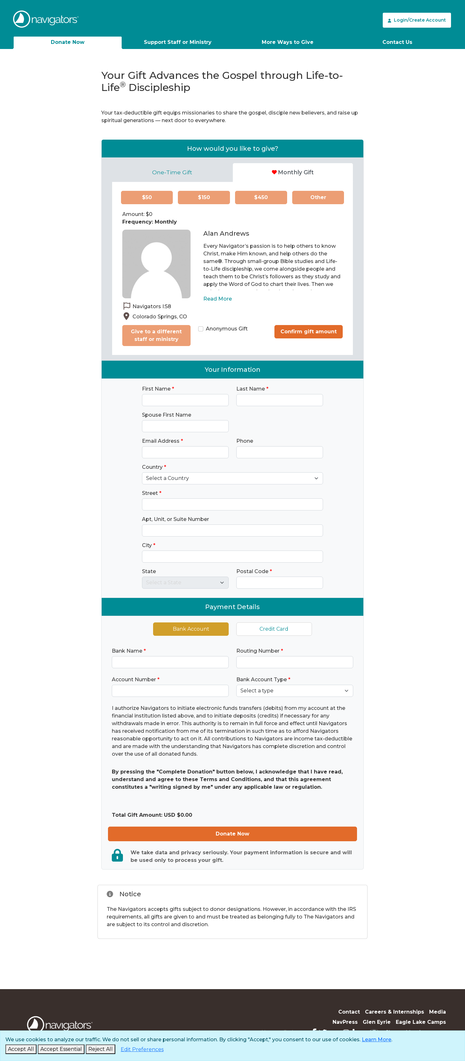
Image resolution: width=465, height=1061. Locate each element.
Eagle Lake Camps (421, 1022)
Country (154, 467)
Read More (217, 299)
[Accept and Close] (21, 1049)
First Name (158, 389)
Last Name (252, 389)
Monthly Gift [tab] (293, 172)
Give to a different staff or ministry (156, 335)
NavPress (345, 1022)
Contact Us (397, 42)
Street (151, 493)
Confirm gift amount (308, 332)
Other (318, 197)
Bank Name (129, 651)
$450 (261, 197)
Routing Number (259, 651)
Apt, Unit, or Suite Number (175, 519)
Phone (244, 441)
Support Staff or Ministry (178, 42)
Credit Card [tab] (273, 629)
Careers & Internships (394, 1012)
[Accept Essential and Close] (61, 1049)
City (148, 545)
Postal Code (254, 571)
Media (437, 1012)
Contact (349, 1012)
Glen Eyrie (377, 1022)
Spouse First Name (166, 415)
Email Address (162, 441)
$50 (147, 197)
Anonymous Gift (227, 329)
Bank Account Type (263, 679)
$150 (204, 197)
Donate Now (67, 42)
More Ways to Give (287, 42)
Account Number (135, 679)
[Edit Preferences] (142, 1050)
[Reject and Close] (100, 1049)
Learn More (376, 1040)
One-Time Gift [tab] (172, 172)
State (149, 571)
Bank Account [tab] (191, 629)
